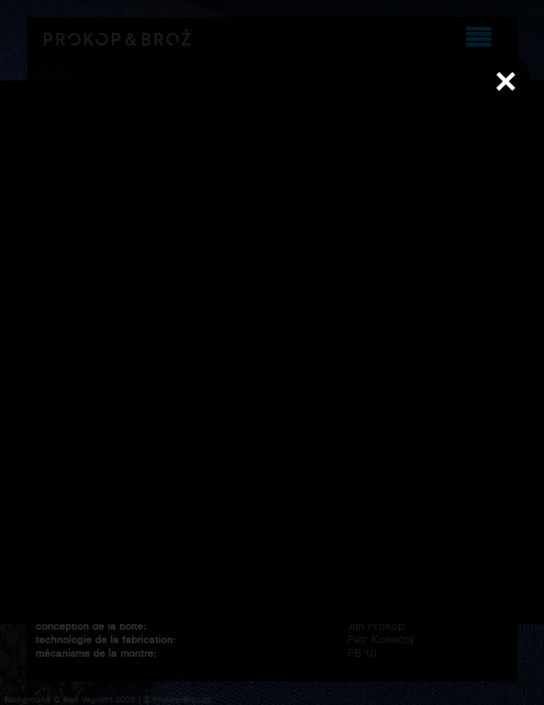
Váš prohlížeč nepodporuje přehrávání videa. (272, 352)
